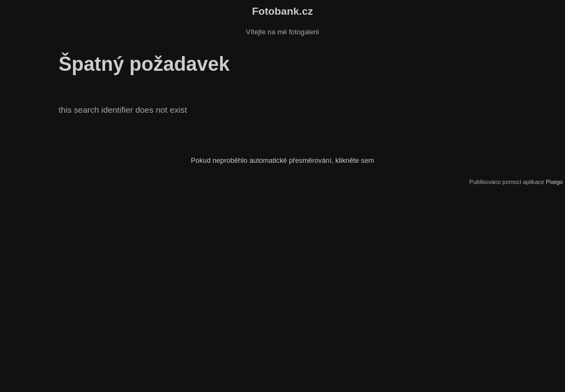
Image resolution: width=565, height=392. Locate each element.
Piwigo (554, 182)
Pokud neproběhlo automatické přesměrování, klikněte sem (282, 160)
